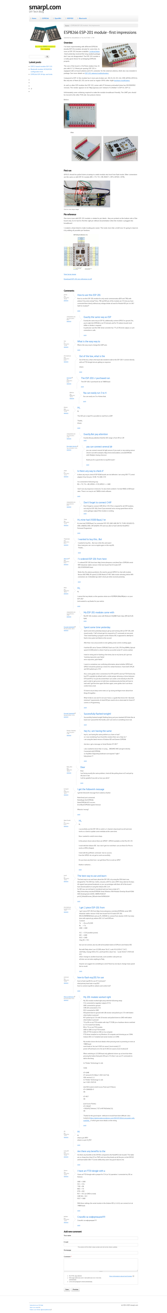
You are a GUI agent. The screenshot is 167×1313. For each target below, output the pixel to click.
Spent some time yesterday (97, 627)
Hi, (78, 407)
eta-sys (67, 558)
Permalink (66, 300)
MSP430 (70, 18)
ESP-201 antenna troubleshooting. (97, 73)
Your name (67, 1235)
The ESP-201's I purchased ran (95, 378)
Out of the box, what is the (92, 356)
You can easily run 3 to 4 (94, 392)
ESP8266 (45, 18)
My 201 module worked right (97, 997)
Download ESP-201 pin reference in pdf (78, 279)
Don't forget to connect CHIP (97, 502)
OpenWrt (58, 18)
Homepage (67, 1250)
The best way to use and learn (91, 875)
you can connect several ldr (99, 446)
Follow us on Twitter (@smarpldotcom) (41, 1309)
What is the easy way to (88, 341)
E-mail (66, 1242)
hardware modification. (122, 80)
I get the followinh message (90, 789)
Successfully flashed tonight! (97, 713)
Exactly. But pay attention (96, 434)
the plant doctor (72, 446)
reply (78, 311)
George (70, 378)
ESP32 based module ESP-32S (41, 66)
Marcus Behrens (69, 997)
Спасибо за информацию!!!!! (91, 1216)
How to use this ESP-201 (89, 295)
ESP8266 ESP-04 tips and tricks (41, 74)
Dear (82, 767)
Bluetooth (83, 18)
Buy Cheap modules (45, 47)
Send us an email (35, 1307)
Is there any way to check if (90, 471)
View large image (70, 274)
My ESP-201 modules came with (99, 612)
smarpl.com (45, 6)
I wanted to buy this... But (90, 539)
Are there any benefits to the (91, 1151)
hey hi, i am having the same (98, 730)
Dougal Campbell (70, 627)
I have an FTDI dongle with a (91, 1170)
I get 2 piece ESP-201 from (92, 907)
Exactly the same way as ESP (97, 317)
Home (34, 18)
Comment (68, 1257)
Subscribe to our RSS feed (36, 1305)
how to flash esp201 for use (90, 977)
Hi (78, 1131)
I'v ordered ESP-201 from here (92, 558)
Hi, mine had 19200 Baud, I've (91, 519)
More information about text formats (120, 1276)
